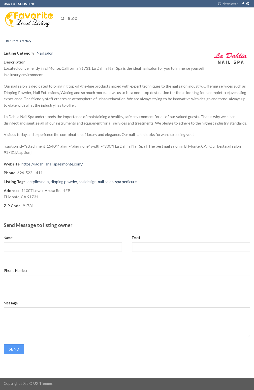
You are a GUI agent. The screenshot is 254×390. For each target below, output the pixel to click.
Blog (72, 19)
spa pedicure (126, 181)
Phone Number (16, 270)
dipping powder (64, 181)
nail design (87, 181)
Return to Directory (18, 40)
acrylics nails (38, 181)
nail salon (106, 181)
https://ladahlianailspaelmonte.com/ (52, 164)
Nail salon (44, 53)
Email (136, 238)
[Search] (62, 18)
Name (8, 238)
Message (11, 303)
